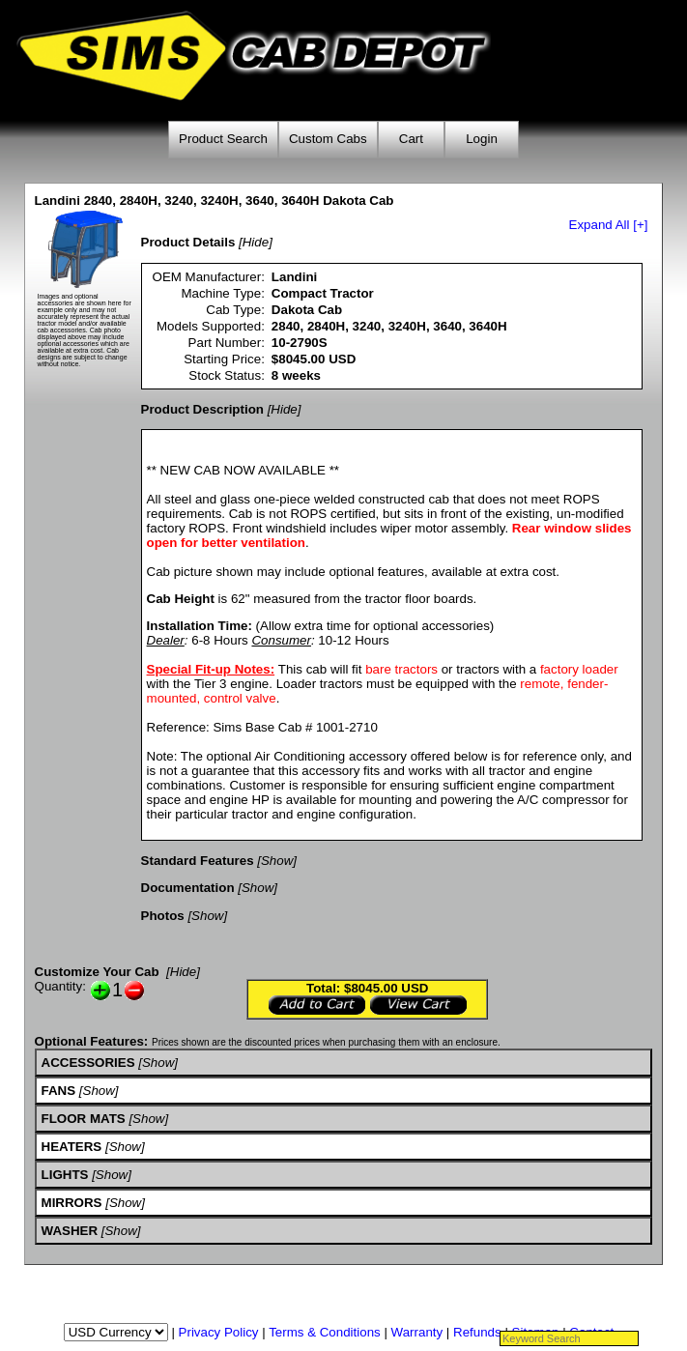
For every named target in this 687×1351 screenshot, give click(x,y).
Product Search (223, 138)
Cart (411, 138)
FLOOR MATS (84, 1118)
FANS (59, 1090)
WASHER (70, 1230)
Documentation (188, 887)
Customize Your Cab (97, 971)
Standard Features (197, 860)
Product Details (188, 242)
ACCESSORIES (88, 1062)
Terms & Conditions (325, 1332)
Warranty (417, 1332)
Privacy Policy (219, 1332)
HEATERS (72, 1146)
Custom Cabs (328, 138)
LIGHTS (65, 1174)
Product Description (202, 409)
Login (481, 138)
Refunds (477, 1332)
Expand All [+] (608, 224)
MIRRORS (72, 1202)
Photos (163, 915)
